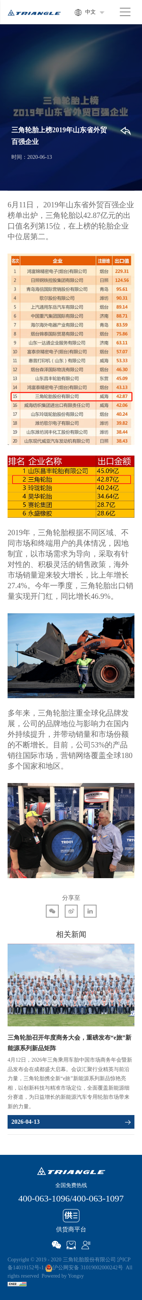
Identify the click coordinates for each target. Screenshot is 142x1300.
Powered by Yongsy (63, 1276)
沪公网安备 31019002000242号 (84, 1267)
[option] (71, 1036)
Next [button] (130, 1040)
